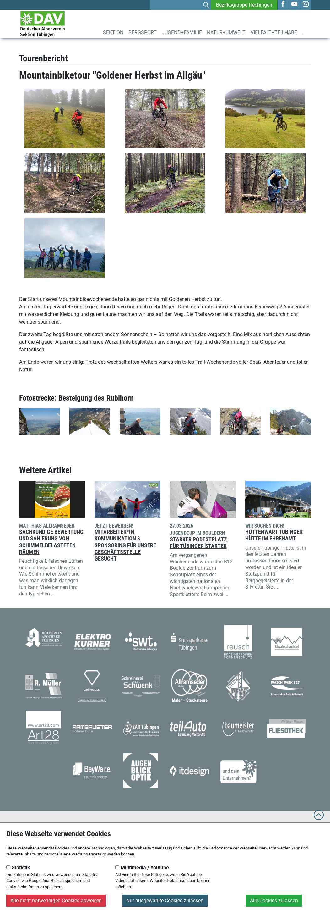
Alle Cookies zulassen (274, 901)
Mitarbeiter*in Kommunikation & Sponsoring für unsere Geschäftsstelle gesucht (125, 545)
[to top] (319, 818)
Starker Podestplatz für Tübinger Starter (198, 542)
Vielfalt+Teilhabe (274, 33)
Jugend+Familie (182, 33)
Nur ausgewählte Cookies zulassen (164, 901)
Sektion (113, 33)
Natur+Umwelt (226, 33)
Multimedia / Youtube (142, 868)
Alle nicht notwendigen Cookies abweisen (56, 901)
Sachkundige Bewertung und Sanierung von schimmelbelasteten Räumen (51, 542)
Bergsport (142, 33)
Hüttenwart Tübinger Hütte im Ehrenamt (274, 535)
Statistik (18, 868)
